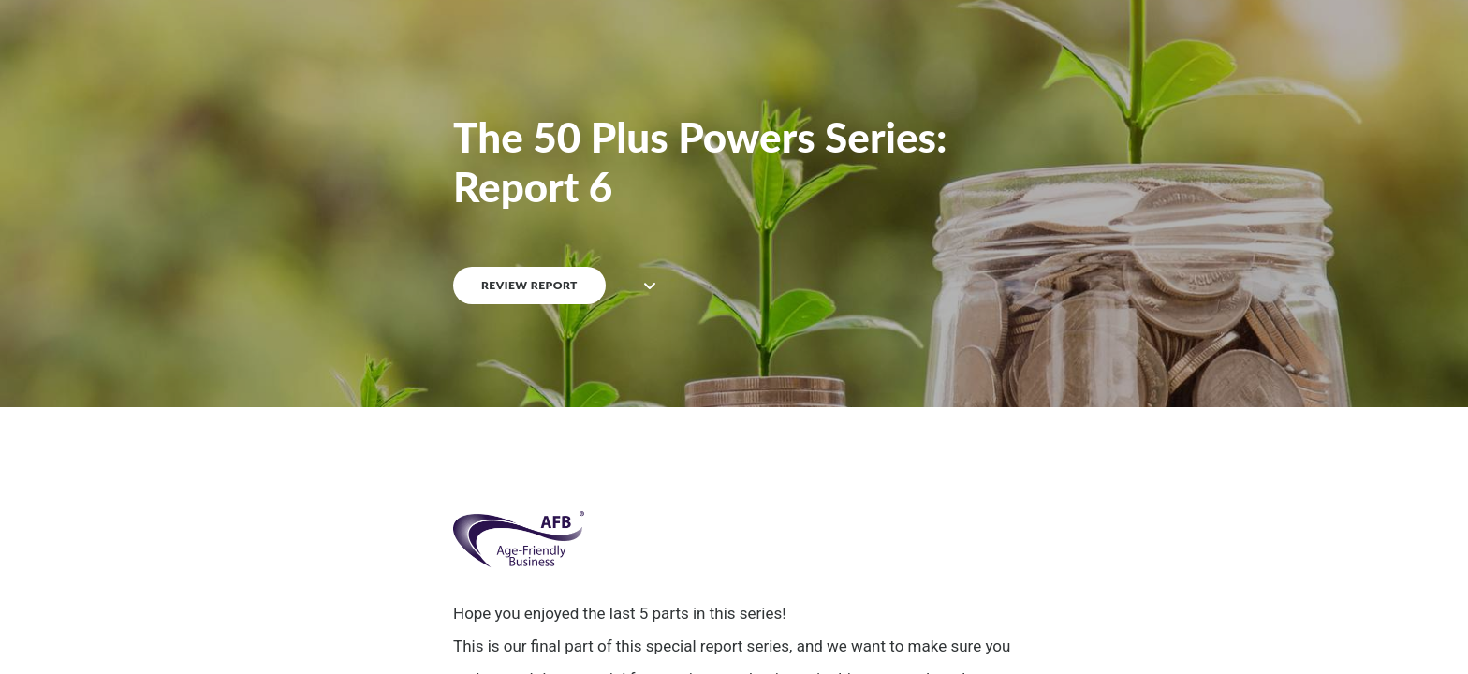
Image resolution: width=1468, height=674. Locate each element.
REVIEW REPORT (529, 285)
